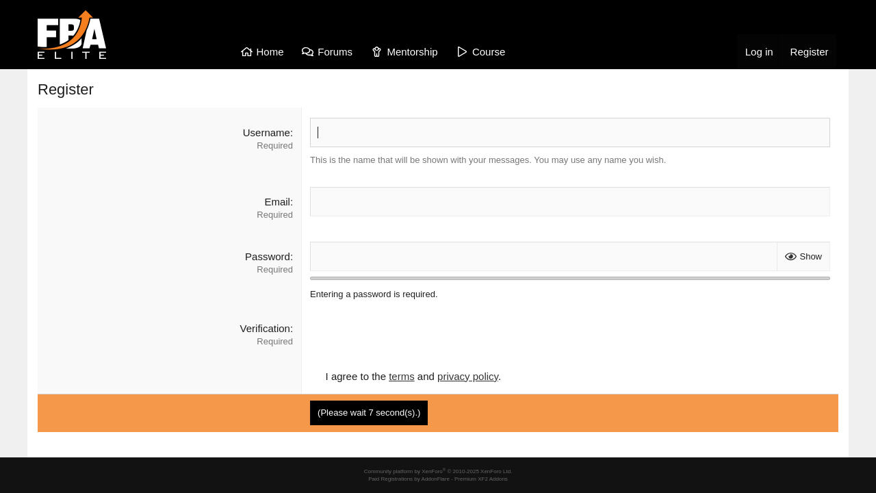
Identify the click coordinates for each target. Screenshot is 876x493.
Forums (335, 52)
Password (267, 256)
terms (402, 376)
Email (277, 201)
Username (266, 132)
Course (488, 52)
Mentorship (412, 52)
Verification (265, 328)
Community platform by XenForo (438, 471)
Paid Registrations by (438, 479)
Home (270, 52)
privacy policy (467, 376)
